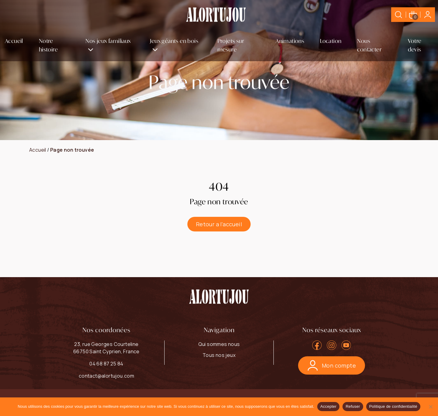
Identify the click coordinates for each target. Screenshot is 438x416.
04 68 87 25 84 (106, 363)
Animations (290, 40)
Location (330, 40)
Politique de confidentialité (393, 406)
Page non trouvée (72, 149)
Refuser (353, 406)
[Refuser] (430, 407)
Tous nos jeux (219, 355)
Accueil (14, 40)
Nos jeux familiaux (107, 40)
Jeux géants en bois (174, 40)
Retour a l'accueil (219, 224)
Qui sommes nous (219, 344)
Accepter (328, 406)
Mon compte (331, 365)
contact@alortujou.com (106, 375)
